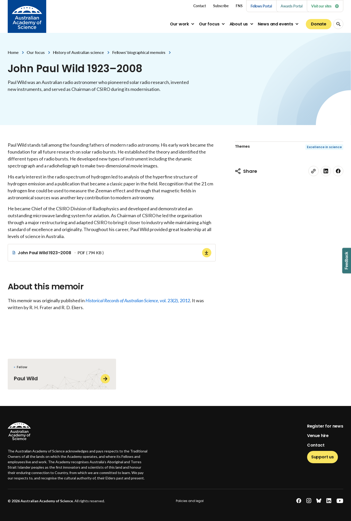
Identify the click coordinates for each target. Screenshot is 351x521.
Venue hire (318, 436)
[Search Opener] (338, 24)
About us (239, 24)
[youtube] (339, 501)
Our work (179, 24)
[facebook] (338, 171)
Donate (318, 24)
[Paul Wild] (62, 374)
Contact (316, 445)
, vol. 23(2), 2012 (138, 300)
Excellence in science (324, 147)
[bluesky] (318, 501)
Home (13, 52)
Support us (322, 457)
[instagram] (308, 501)
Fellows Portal (261, 6)
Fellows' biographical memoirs (138, 52)
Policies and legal (190, 501)
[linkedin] (326, 171)
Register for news (325, 426)
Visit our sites (325, 6)
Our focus (209, 24)
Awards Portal (291, 6)
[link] (313, 171)
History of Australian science (78, 52)
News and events (275, 24)
